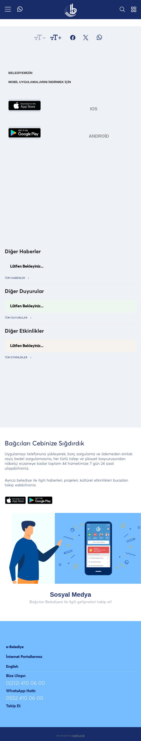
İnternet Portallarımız (24, 657)
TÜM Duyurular (18, 317)
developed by (70, 736)
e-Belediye (14, 647)
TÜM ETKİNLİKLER (18, 357)
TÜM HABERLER (17, 278)
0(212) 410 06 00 (25, 683)
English (12, 666)
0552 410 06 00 (24, 698)
